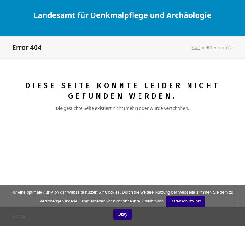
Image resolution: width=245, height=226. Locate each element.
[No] (237, 205)
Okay (122, 214)
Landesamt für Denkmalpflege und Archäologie (122, 15)
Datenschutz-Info (185, 201)
